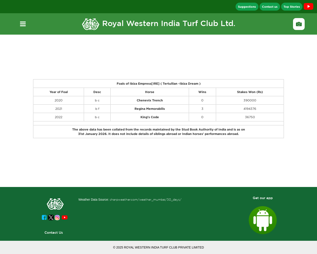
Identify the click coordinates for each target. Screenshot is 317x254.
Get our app (263, 198)
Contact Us (53, 232)
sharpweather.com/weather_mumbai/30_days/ (145, 199)
